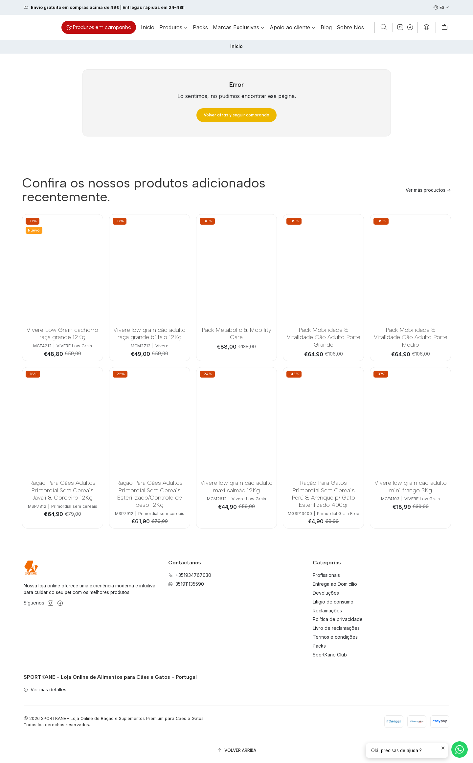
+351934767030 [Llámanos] (189, 575)
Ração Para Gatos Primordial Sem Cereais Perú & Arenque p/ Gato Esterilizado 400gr (323, 493)
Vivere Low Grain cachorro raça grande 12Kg (62, 333)
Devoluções (326, 593)
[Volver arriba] (236, 750)
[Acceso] (426, 27)
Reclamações (327, 610)
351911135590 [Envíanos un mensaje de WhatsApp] (186, 584)
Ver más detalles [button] (45, 689)
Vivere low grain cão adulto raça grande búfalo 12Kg (149, 333)
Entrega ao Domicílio (335, 584)
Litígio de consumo (333, 601)
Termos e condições (335, 637)
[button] (98, 27)
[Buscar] (384, 27)
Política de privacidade (338, 619)
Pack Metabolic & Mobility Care (236, 333)
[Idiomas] (441, 7)
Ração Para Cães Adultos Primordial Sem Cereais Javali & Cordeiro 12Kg (62, 490)
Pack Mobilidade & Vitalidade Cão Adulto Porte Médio (410, 337)
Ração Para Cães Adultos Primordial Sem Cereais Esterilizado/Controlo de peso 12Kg (149, 493)
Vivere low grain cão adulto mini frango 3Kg (410, 486)
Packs (319, 646)
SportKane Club (330, 654)
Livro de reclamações (336, 628)
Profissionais (326, 575)
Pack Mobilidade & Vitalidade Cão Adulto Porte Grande (323, 337)
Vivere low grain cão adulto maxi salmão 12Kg (236, 486)
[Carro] (444, 27)
